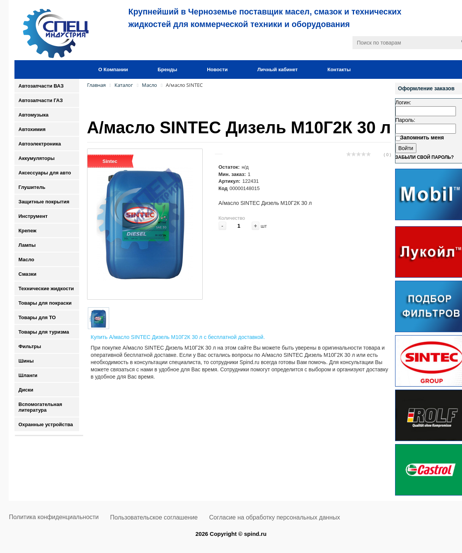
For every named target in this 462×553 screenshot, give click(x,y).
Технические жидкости (46, 288)
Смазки (28, 274)
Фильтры (30, 346)
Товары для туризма (44, 332)
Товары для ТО (37, 317)
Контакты (339, 69)
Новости (217, 69)
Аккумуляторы (37, 158)
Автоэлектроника (40, 144)
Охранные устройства (46, 424)
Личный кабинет (277, 69)
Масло (26, 259)
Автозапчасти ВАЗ (41, 86)
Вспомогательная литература (40, 407)
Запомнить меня (422, 137)
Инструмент (33, 216)
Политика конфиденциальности (54, 517)
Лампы (27, 245)
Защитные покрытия (44, 202)
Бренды (167, 69)
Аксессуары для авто (45, 173)
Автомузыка (34, 115)
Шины (26, 361)
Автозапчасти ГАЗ (41, 100)
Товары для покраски (45, 303)
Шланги (28, 375)
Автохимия (32, 129)
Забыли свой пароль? (424, 157)
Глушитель (32, 187)
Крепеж (28, 230)
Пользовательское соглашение (154, 517)
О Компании (113, 69)
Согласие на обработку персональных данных (274, 517)
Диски (26, 390)
